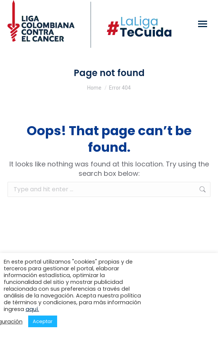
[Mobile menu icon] (202, 24)
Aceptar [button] (43, 321)
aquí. (32, 309)
